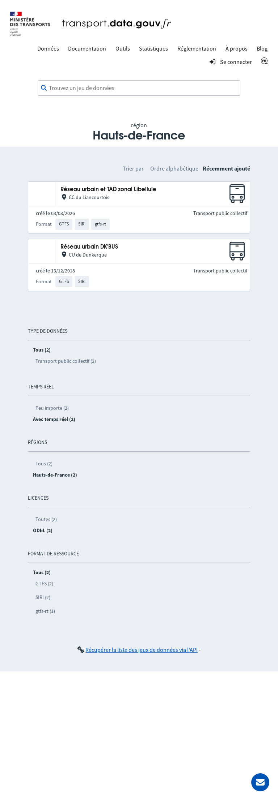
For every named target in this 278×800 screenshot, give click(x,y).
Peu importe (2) (52, 408)
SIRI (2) (42, 597)
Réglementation (196, 48)
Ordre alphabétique (174, 168)
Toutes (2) (46, 519)
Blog (262, 48)
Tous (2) (43, 463)
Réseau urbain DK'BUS (89, 247)
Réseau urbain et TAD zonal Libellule (108, 189)
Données (48, 48)
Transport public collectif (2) (65, 361)
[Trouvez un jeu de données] (139, 88)
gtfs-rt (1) (45, 611)
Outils (122, 48)
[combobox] (139, 88)
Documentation (87, 48)
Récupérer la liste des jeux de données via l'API (141, 649)
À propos (237, 48)
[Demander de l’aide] (260, 782)
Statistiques (153, 48)
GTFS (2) (44, 583)
